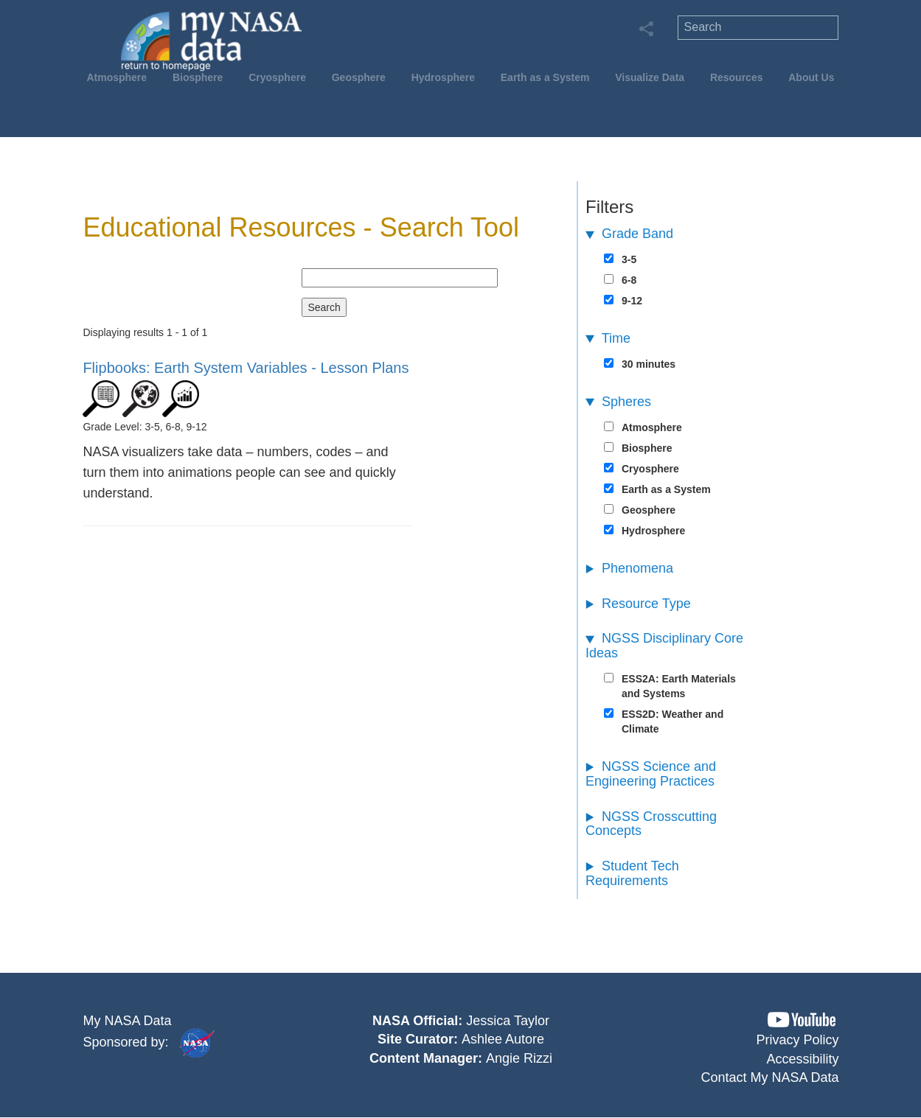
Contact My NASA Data (770, 1077)
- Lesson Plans (246, 368)
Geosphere (359, 77)
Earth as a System (545, 77)
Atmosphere (116, 77)
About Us (811, 77)
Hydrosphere (443, 77)
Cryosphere (277, 77)
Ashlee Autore (503, 1039)
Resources (736, 77)
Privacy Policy (798, 1040)
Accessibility (803, 1059)
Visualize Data (649, 77)
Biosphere (198, 77)
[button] (801, 1019)
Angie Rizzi (519, 1058)
